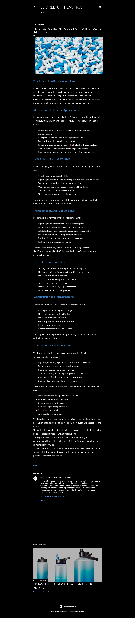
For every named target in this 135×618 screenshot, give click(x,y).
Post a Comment (44, 592)
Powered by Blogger (67, 606)
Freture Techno (45, 477)
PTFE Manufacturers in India (52, 496)
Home (43, 13)
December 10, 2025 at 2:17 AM (61, 477)
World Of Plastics (61, 7)
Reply (42, 500)
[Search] (100, 6)
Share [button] (35, 465)
